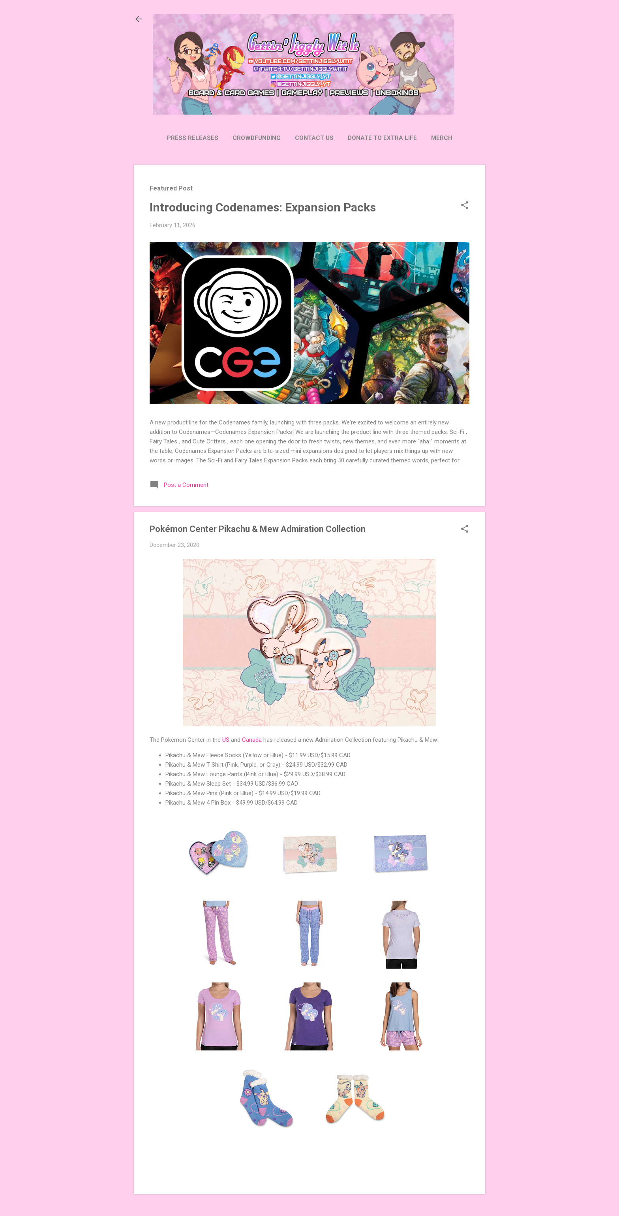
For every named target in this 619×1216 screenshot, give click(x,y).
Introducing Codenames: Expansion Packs (263, 207)
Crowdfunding (257, 137)
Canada (252, 739)
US (225, 739)
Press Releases (192, 137)
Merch (441, 137)
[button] (464, 205)
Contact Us (314, 137)
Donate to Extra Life (382, 137)
